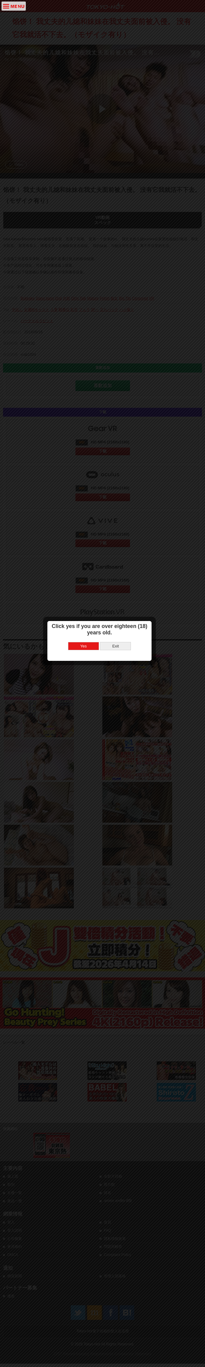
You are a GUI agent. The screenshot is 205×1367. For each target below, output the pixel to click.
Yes (86, 668)
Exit (118, 668)
